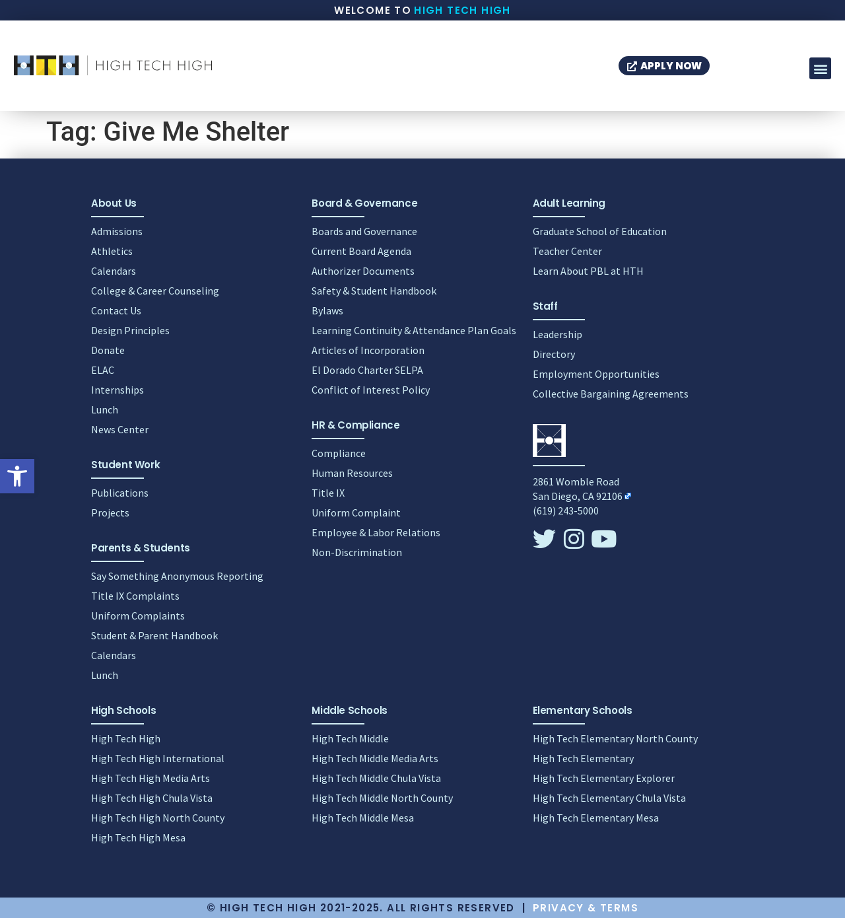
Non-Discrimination (357, 552)
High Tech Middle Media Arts (375, 758)
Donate (108, 350)
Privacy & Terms (585, 908)
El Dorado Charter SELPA (367, 369)
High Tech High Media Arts (150, 778)
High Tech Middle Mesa (363, 817)
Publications (120, 492)
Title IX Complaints (135, 595)
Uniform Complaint (356, 512)
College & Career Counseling (155, 290)
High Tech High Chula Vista (152, 797)
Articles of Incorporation (368, 350)
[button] (17, 476)
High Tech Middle (350, 738)
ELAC (102, 369)
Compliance (339, 453)
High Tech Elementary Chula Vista (609, 797)
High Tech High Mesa (138, 837)
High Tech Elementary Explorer (604, 778)
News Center (120, 429)
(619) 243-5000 (566, 510)
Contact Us (116, 310)
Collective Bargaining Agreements (611, 393)
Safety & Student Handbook (374, 290)
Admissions (117, 231)
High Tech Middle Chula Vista (376, 778)
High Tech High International (157, 758)
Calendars (113, 270)
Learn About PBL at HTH (588, 270)
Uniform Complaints (138, 615)
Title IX (328, 492)
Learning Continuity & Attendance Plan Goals (414, 330)
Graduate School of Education (600, 231)
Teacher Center (567, 251)
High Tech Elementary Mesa (596, 817)
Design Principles (130, 330)
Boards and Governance (364, 231)
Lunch (104, 409)
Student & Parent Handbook (154, 635)
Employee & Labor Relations (376, 532)
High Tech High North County (157, 817)
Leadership (557, 334)
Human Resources (352, 472)
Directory (554, 354)
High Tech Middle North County (382, 797)
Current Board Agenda (361, 251)
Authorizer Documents (363, 270)
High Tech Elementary (583, 758)
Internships (117, 389)
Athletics (112, 251)
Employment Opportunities (596, 373)
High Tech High (462, 10)
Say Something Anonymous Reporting (177, 576)
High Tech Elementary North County (615, 738)
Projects (110, 512)
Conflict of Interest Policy (371, 389)
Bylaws (327, 310)
